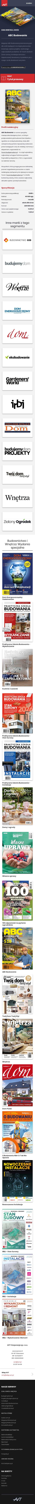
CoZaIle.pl (4, 1401)
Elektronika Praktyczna (8, 1440)
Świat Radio (5, 1444)
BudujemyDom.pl (7, 1396)
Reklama (4, 1486)
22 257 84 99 (17, 1364)
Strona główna (6, 1476)
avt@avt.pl (17, 1362)
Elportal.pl (4, 1442)
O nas (3, 1481)
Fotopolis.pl (5, 1454)
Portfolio (4, 1478)
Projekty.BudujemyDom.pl (9, 1398)
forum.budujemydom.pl (9, 152)
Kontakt (4, 1483)
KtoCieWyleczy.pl (7, 1463)
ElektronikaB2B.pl (6, 1435)
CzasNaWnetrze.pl (7, 1408)
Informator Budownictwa (9, 1403)
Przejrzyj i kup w (13, 67)
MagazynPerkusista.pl (8, 1423)
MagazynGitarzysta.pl (8, 1420)
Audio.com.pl (5, 1418)
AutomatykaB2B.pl (7, 1437)
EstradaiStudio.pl (7, 1425)
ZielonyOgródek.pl (7, 1406)
